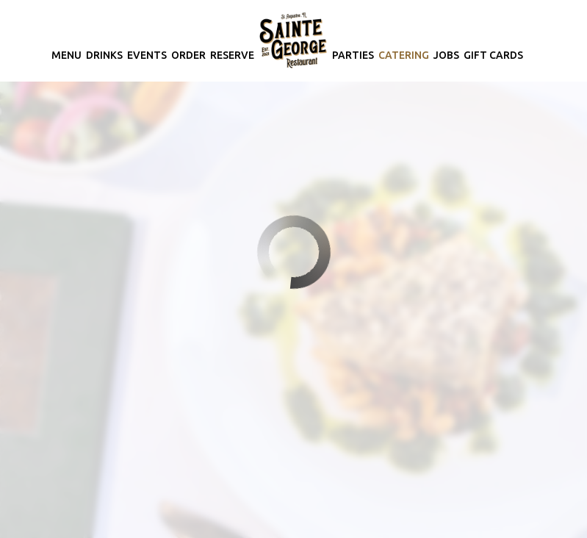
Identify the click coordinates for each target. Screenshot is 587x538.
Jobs (446, 55)
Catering (403, 55)
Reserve (232, 55)
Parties (353, 55)
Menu (66, 55)
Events (147, 55)
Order (188, 55)
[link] (293, 40)
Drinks (104, 55)
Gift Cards (493, 55)
